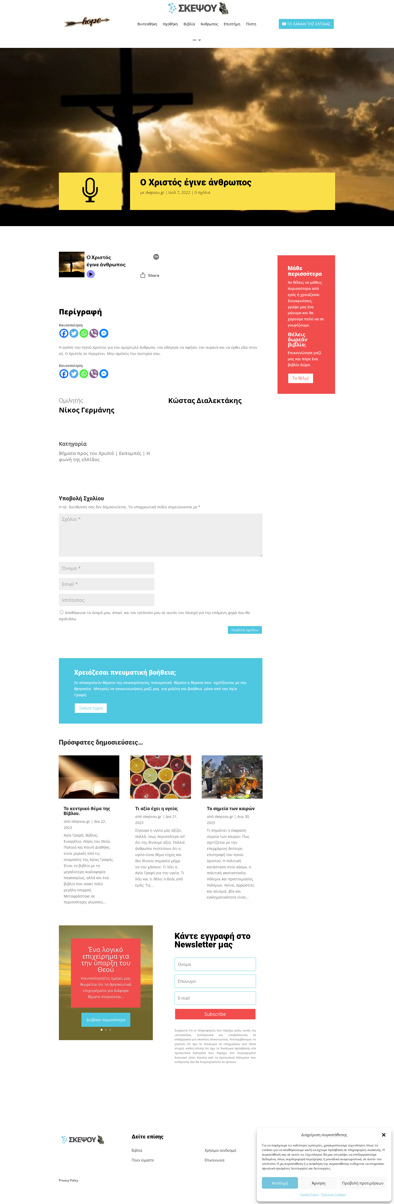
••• (194, 39)
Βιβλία (189, 24)
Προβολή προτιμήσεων (363, 1183)
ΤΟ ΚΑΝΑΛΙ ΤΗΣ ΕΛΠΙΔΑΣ (309, 23)
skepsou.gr (154, 192)
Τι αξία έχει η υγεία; (156, 808)
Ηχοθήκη (170, 24)
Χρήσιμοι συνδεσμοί (220, 1150)
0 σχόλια (202, 192)
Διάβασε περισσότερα (106, 1019)
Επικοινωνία (214, 1160)
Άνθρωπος (209, 24)
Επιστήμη (232, 24)
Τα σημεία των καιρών (231, 808)
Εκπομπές (130, 453)
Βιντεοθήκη (147, 24)
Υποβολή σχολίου (245, 630)
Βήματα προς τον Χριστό (86, 453)
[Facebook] (63, 333)
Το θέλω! (300, 378)
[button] (383, 1134)
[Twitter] (73, 333)
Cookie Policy (309, 1194)
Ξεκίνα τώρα (91, 708)
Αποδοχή (280, 1183)
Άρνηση (318, 1183)
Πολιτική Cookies (333, 1194)
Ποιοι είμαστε (143, 1160)
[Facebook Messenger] (103, 333)
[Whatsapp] (83, 333)
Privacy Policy (68, 1180)
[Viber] (93, 333)
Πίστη (251, 24)
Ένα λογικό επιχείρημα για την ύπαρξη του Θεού (106, 959)
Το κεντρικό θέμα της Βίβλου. (87, 811)
